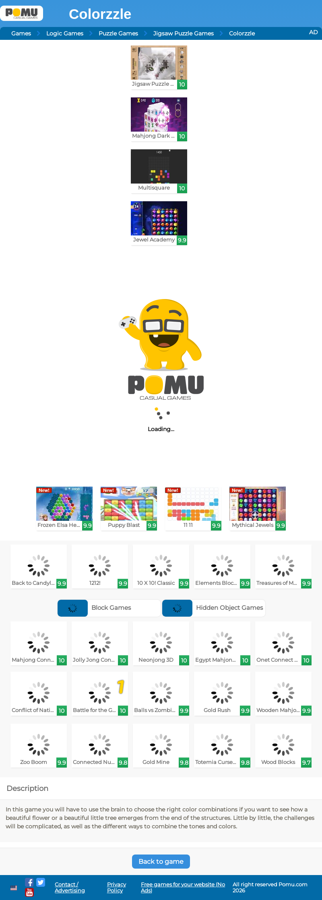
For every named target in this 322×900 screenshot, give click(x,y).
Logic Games (64, 33)
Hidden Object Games (212, 607)
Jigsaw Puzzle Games (183, 33)
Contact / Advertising (70, 887)
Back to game (161, 861)
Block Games (94, 607)
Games (21, 33)
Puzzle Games (118, 33)
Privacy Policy (116, 887)
